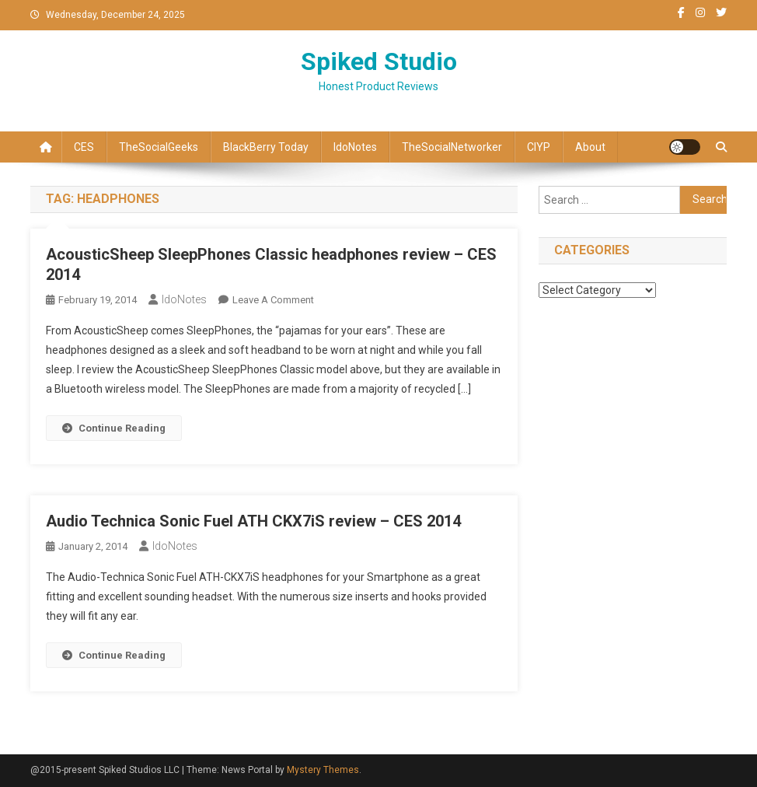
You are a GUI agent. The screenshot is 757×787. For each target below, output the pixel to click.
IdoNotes (355, 147)
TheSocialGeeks (158, 147)
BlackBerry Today (266, 147)
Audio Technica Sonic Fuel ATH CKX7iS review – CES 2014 (253, 521)
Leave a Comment (273, 300)
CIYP (538, 147)
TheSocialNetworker (452, 147)
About (590, 147)
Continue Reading (114, 428)
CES (84, 147)
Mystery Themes (323, 769)
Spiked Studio (379, 61)
